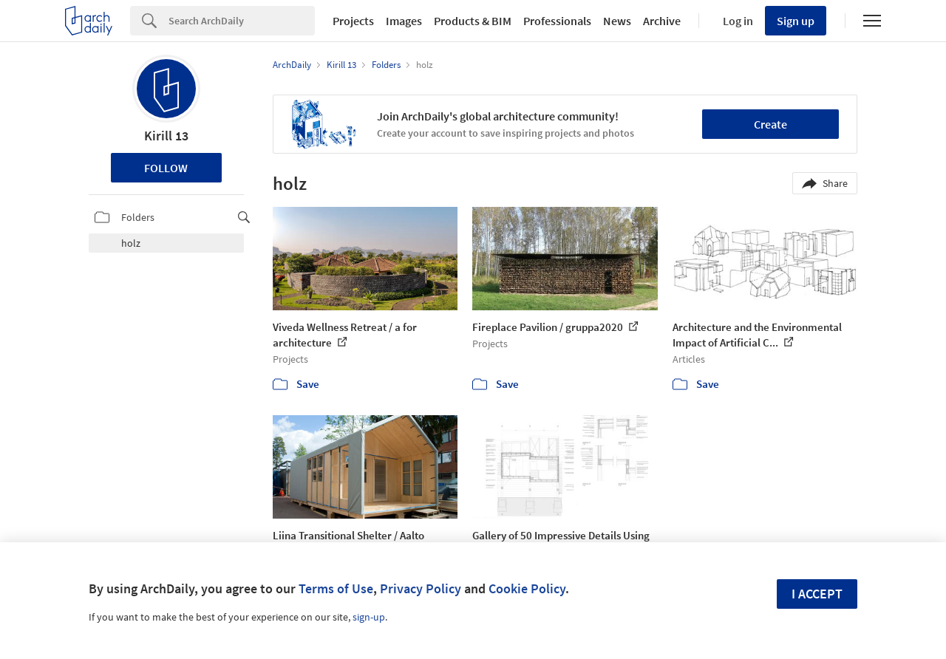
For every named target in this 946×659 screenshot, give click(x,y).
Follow (166, 167)
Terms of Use (336, 588)
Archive (662, 21)
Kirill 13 (166, 135)
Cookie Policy (527, 588)
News (617, 21)
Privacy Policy (420, 588)
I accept (817, 593)
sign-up (369, 617)
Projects (353, 21)
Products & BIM (472, 21)
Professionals (557, 21)
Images (404, 21)
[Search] (242, 20)
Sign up (795, 20)
